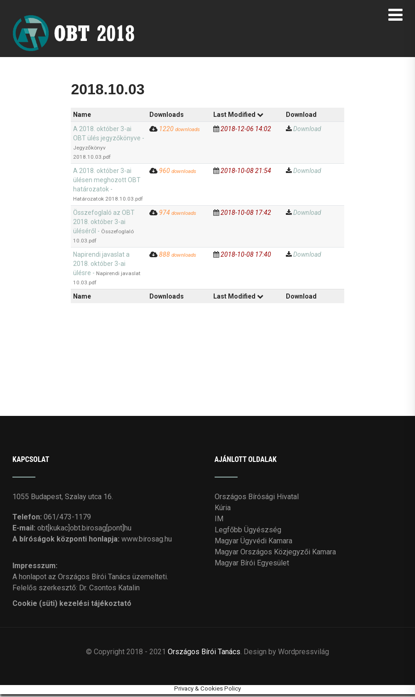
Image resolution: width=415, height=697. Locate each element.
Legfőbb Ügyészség (248, 532)
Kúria (223, 510)
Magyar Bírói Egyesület (252, 565)
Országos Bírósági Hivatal (257, 499)
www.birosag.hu (146, 541)
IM (219, 521)
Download (307, 131)
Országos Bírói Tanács (204, 654)
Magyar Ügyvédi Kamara (253, 543)
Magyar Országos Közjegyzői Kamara (275, 554)
